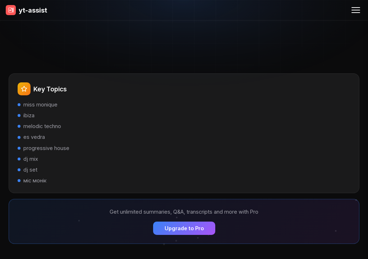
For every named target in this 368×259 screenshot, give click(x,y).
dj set (30, 170)
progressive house (46, 148)
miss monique (40, 104)
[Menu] (355, 10)
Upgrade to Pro (184, 228)
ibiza (28, 115)
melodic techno (42, 126)
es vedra (34, 137)
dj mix (30, 159)
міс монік (34, 180)
